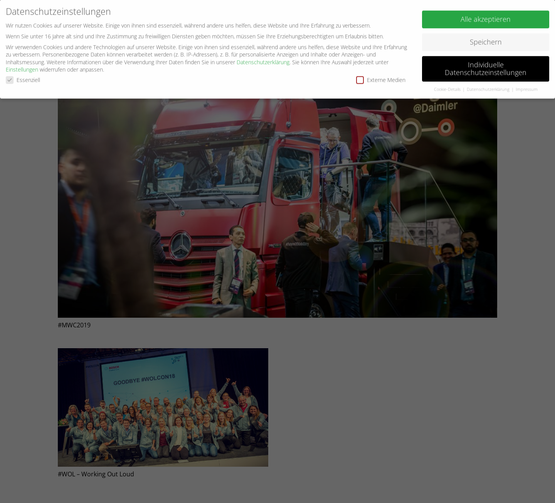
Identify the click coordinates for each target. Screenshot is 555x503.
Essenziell (23, 77)
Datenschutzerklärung (263, 60)
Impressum (527, 87)
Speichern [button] (486, 39)
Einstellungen (22, 67)
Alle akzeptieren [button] (486, 17)
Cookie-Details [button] (448, 87)
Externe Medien (380, 77)
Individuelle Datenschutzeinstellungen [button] (485, 66)
